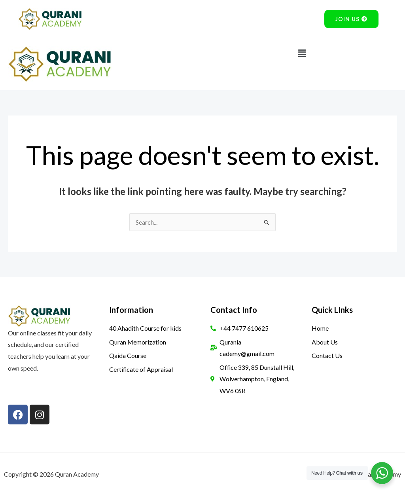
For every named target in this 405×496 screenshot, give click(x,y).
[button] (301, 53)
